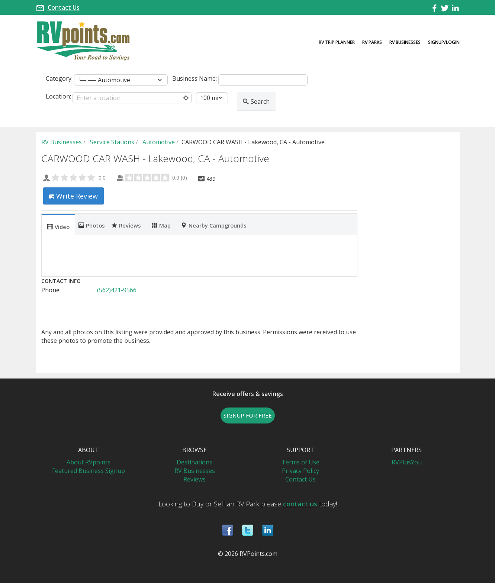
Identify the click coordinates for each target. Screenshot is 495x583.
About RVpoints (88, 462)
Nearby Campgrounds (214, 224)
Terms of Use (300, 462)
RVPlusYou (407, 462)
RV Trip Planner (337, 42)
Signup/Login (444, 42)
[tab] (58, 224)
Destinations (194, 462)
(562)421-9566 (116, 290)
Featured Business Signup (88, 471)
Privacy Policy (300, 471)
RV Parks (372, 42)
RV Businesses (405, 42)
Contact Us (64, 7)
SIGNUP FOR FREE (248, 415)
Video (58, 226)
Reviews (126, 224)
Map (161, 224)
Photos (91, 224)
